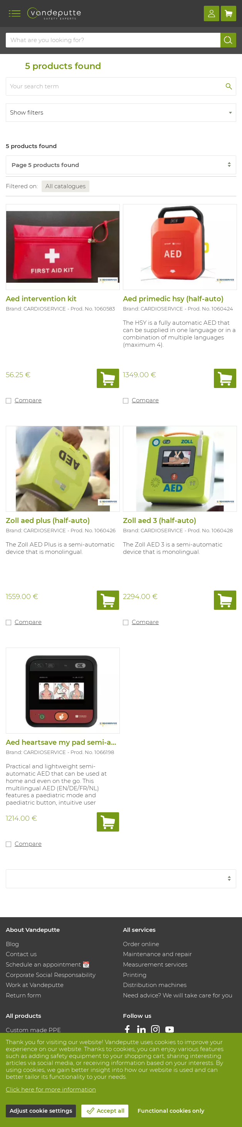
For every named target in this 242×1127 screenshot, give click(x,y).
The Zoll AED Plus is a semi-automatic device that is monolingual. (60, 548)
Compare (28, 400)
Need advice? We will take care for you (177, 995)
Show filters (26, 112)
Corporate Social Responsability (51, 975)
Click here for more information (51, 1089)
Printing (134, 975)
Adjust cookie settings (41, 1110)
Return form (23, 995)
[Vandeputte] (54, 13)
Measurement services (155, 964)
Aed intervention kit (41, 299)
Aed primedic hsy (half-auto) (173, 299)
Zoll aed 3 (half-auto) (159, 520)
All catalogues (65, 186)
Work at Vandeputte (35, 985)
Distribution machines (155, 985)
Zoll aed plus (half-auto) (48, 520)
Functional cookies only (171, 1110)
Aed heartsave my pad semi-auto (64, 742)
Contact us (21, 954)
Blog (12, 944)
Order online (141, 944)
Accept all (110, 1110)
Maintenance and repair (157, 954)
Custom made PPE (33, 1030)
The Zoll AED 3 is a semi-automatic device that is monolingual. (172, 548)
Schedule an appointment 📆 (48, 964)
